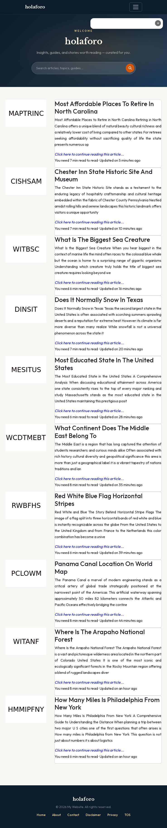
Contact (73, 815)
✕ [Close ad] (158, 23)
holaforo (35, 7)
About (56, 815)
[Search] (130, 68)
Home (41, 815)
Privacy (112, 815)
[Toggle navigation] (135, 7)
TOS (127, 815)
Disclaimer (93, 815)
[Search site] (83, 68)
